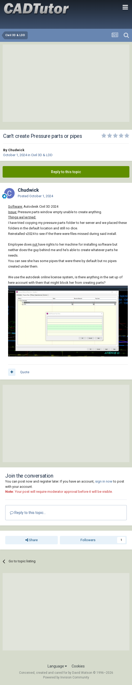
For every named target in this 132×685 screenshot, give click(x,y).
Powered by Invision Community (66, 677)
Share (31, 540)
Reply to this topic (66, 172)
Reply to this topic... (28, 513)
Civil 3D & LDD (42, 155)
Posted (35, 196)
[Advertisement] (66, 83)
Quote (24, 372)
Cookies (78, 666)
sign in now (103, 481)
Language (57, 666)
